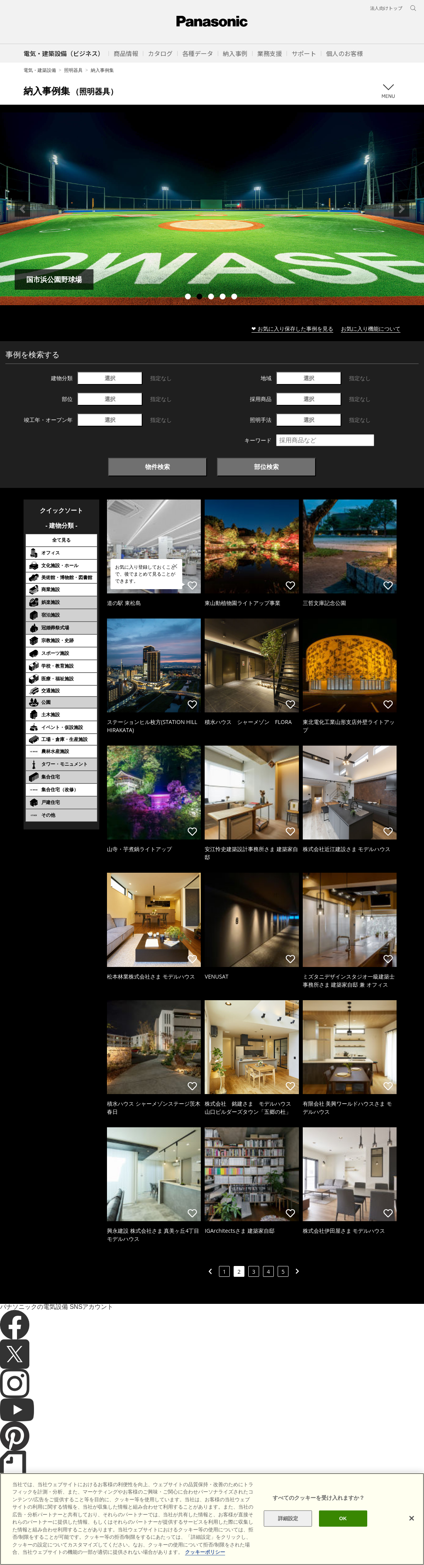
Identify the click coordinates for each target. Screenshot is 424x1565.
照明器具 (73, 70)
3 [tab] (212, 297)
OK (343, 1518)
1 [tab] (189, 297)
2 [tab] (200, 297)
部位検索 (266, 466)
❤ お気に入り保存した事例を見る (292, 328)
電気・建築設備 (40, 70)
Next (401, 209)
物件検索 (157, 466)
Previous (22, 209)
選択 (110, 378)
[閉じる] (411, 1518)
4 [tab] (223, 297)
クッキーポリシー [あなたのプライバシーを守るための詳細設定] (205, 1552)
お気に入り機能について (370, 328)
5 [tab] (235, 297)
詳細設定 (288, 1518)
